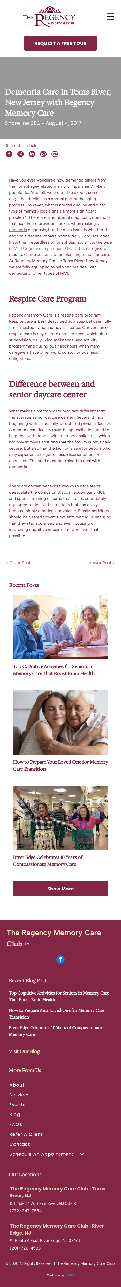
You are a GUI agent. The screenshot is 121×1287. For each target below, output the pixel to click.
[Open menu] (110, 16)
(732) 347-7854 (26, 1210)
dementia (18, 229)
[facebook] (60, 960)
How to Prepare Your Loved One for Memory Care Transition (60, 765)
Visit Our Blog (24, 1051)
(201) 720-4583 (25, 1248)
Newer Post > (101, 563)
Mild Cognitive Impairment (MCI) (45, 248)
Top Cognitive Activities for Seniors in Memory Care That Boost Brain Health (54, 670)
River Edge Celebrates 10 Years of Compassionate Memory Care (47, 861)
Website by (56, 1275)
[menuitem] (60, 1085)
